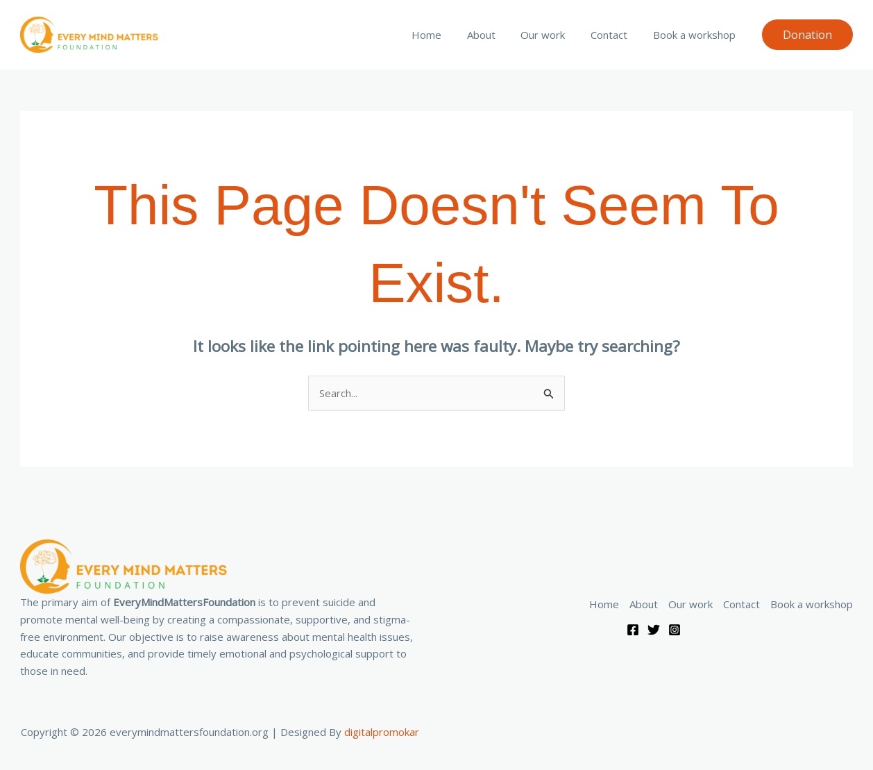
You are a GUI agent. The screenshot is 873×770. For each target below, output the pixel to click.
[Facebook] (633, 629)
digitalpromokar (381, 732)
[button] (807, 34)
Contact (615, 35)
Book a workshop (696, 35)
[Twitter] (653, 629)
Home (447, 35)
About (497, 35)
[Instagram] (674, 629)
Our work (554, 35)
